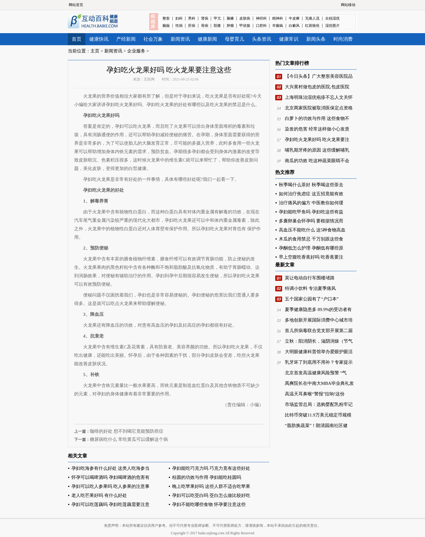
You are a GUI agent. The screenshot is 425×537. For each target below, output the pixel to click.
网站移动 (348, 5)
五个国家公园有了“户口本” (311, 299)
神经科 (261, 18)
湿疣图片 (332, 26)
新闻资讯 (180, 39)
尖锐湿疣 (332, 18)
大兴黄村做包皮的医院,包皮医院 (317, 86)
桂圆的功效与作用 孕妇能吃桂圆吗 (206, 477)
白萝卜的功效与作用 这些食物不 (317, 118)
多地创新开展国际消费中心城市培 (319, 320)
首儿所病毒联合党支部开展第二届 (319, 330)
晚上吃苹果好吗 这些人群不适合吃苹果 (211, 486)
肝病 (191, 26)
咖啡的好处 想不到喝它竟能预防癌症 (126, 431)
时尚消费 (343, 39)
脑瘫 (230, 18)
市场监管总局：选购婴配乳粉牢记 (319, 404)
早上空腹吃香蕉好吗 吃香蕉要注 (311, 257)
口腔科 (261, 26)
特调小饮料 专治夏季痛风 (310, 288)
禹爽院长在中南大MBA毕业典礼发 (319, 383)
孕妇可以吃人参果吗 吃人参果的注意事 (110, 486)
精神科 (277, 18)
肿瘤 (230, 26)
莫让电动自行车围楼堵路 (310, 277)
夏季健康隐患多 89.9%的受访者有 (318, 309)
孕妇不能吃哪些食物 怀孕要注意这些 (209, 504)
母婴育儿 (234, 39)
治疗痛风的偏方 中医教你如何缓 (311, 202)
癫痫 (166, 26)
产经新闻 (126, 39)
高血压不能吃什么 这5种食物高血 (312, 230)
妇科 (179, 18)
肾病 (204, 18)
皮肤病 (244, 18)
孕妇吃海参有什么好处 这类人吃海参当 (110, 468)
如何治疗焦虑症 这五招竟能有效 (311, 193)
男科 (191, 18)
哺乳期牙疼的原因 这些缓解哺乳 (317, 150)
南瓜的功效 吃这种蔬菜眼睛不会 (317, 160)
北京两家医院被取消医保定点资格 (319, 107)
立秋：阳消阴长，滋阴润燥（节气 (319, 341)
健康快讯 (99, 39)
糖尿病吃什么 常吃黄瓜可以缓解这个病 (129, 439)
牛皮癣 (294, 18)
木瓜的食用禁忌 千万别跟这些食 (311, 239)
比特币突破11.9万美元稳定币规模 (318, 415)
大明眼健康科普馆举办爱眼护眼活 (319, 351)
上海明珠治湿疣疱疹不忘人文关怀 (319, 97)
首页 (76, 39)
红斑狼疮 (312, 26)
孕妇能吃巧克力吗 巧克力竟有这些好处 (211, 468)
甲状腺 (244, 26)
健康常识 (288, 39)
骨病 (204, 26)
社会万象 (153, 39)
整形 (166, 18)
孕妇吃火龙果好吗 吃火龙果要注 (317, 139)
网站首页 (76, 5)
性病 (179, 26)
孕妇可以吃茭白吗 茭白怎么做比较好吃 (211, 495)
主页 (94, 51)
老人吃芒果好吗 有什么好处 (99, 495)
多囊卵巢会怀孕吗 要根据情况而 (311, 220)
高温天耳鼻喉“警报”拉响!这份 (315, 393)
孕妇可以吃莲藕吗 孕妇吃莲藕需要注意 (110, 504)
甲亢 (217, 18)
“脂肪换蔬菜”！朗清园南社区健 (316, 425)
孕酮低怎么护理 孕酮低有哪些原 (311, 248)
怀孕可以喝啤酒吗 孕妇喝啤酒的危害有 (110, 477)
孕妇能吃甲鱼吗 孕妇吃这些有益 (311, 211)
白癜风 (294, 26)
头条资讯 (261, 39)
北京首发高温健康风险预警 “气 (316, 372)
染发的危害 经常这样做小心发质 (317, 129)
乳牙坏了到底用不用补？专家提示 (319, 362)
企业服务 (136, 51)
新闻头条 (316, 39)
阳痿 (217, 26)
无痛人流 (312, 18)
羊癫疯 (277, 26)
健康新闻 (207, 39)
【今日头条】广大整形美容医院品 (319, 76)
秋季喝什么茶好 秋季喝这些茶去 (311, 184)
